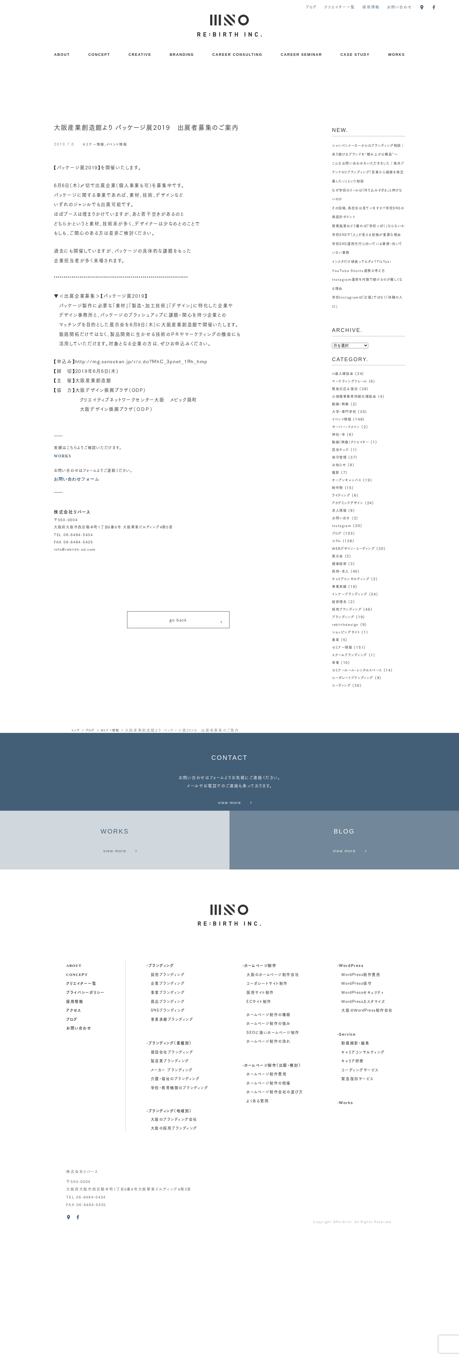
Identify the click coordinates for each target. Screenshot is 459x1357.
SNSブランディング (168, 1134)
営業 (336, 689)
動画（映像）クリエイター (352, 468)
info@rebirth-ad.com (75, 549)
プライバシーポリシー (85, 1116)
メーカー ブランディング (172, 1194)
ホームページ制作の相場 (268, 1207)
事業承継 (340, 613)
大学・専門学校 (345, 438)
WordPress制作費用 (360, 1098)
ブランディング (344, 643)
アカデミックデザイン (349, 529)
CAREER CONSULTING (237, 55)
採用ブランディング (348, 636)
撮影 (336, 499)
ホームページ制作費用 (266, 1198)
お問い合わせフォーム (78, 479)
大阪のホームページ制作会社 (272, 1098)
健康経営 (340, 590)
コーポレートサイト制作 (267, 1107)
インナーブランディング (351, 621)
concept (77, 1098)
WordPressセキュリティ (362, 1116)
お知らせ (339, 491)
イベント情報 (121, 144)
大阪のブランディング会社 (174, 1243)
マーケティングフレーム (351, 408)
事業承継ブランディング (172, 1143)
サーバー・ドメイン (347, 453)
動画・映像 (341, 430)
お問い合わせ (399, 7)
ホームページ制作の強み (268, 1147)
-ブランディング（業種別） (169, 1167)
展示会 (338, 582)
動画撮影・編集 (355, 1167)
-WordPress (350, 1089)
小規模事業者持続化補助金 (356, 423)
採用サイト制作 (260, 1116)
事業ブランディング (168, 1116)
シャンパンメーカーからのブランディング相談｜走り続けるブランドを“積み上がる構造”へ (367, 154)
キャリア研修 (352, 1185)
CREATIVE (140, 55)
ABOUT (62, 55)
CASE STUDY (355, 55)
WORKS (396, 55)
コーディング (342, 711)
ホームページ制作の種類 (268, 1138)
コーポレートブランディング (354, 704)
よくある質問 (257, 1225)
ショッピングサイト (347, 658)
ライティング (342, 522)
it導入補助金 (343, 400)
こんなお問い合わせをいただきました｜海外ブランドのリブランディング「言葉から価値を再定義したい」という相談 (367, 180)
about (73, 1089)
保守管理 (340, 484)
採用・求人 (341, 598)
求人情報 (340, 537)
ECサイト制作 (258, 1125)
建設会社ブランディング (172, 1176)
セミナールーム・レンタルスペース (359, 696)
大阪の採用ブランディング (174, 1252)
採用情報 (371, 7)
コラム (337, 567)
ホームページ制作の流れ (268, 1165)
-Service (346, 1157)
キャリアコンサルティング (352, 605)
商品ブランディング (168, 1125)
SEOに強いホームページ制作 (272, 1156)
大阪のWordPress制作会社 (367, 1134)
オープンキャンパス (348, 506)
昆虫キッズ (341, 476)
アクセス (73, 1134)
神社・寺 (339, 461)
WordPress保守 (356, 1107)
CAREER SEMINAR (301, 55)
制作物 (338, 514)
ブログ (311, 7)
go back (196, 622)
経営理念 (340, 628)
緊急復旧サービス (357, 1203)
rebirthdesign (346, 651)
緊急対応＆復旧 (346, 415)
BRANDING (182, 55)
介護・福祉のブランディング (175, 1203)
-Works (345, 1226)
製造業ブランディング (170, 1185)
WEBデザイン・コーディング (355, 575)
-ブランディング (160, 1089)
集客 (336, 666)
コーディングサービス (359, 1194)
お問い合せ (342, 544)
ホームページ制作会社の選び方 (274, 1216)
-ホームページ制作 (259, 1089)
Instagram (342, 552)
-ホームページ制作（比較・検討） (271, 1189)
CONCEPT (99, 55)
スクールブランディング (351, 681)
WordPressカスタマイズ (363, 1125)
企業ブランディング (168, 1107)
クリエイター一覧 (339, 7)
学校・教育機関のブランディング (179, 1212)
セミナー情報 (94, 144)
